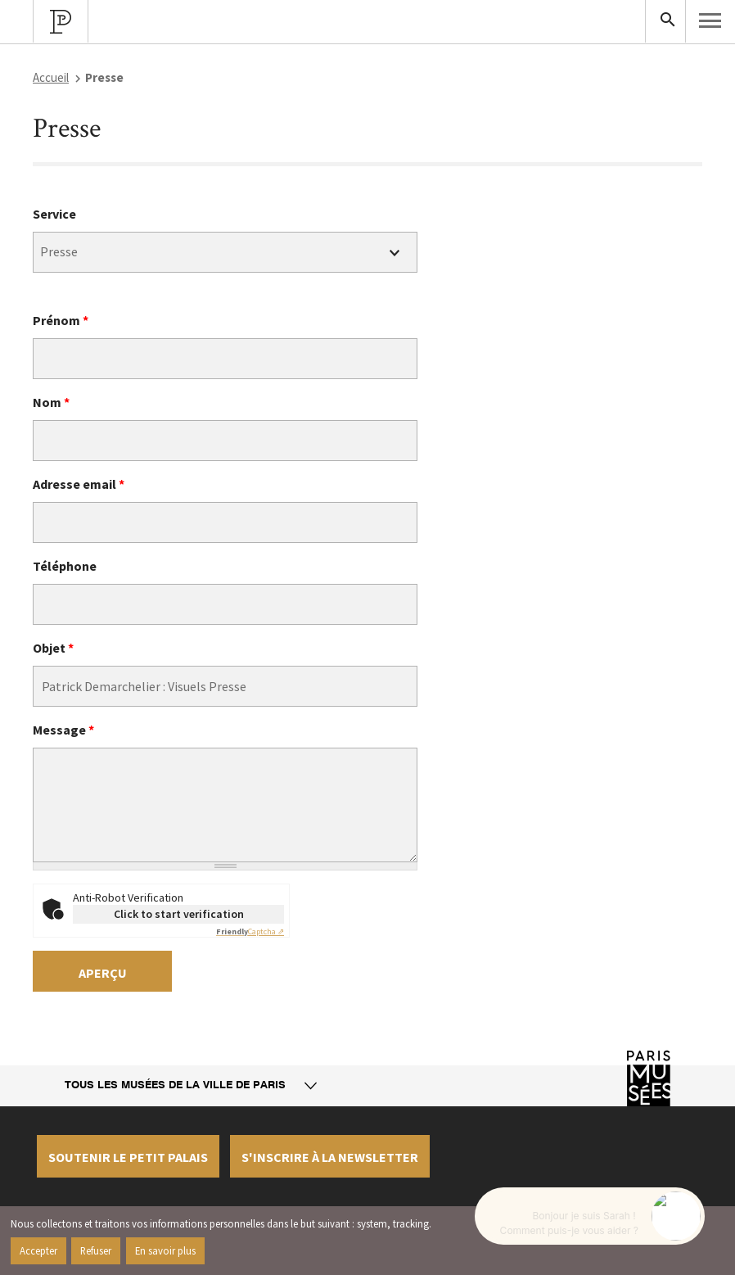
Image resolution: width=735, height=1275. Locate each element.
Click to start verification (179, 914)
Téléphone (65, 566)
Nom (51, 402)
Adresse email (78, 484)
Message (63, 729)
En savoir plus (165, 1250)
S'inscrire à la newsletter (329, 1157)
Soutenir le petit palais (128, 1157)
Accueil (51, 77)
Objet (53, 648)
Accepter (38, 1250)
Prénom (60, 320)
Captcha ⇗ (250, 931)
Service (54, 214)
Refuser (95, 1250)
